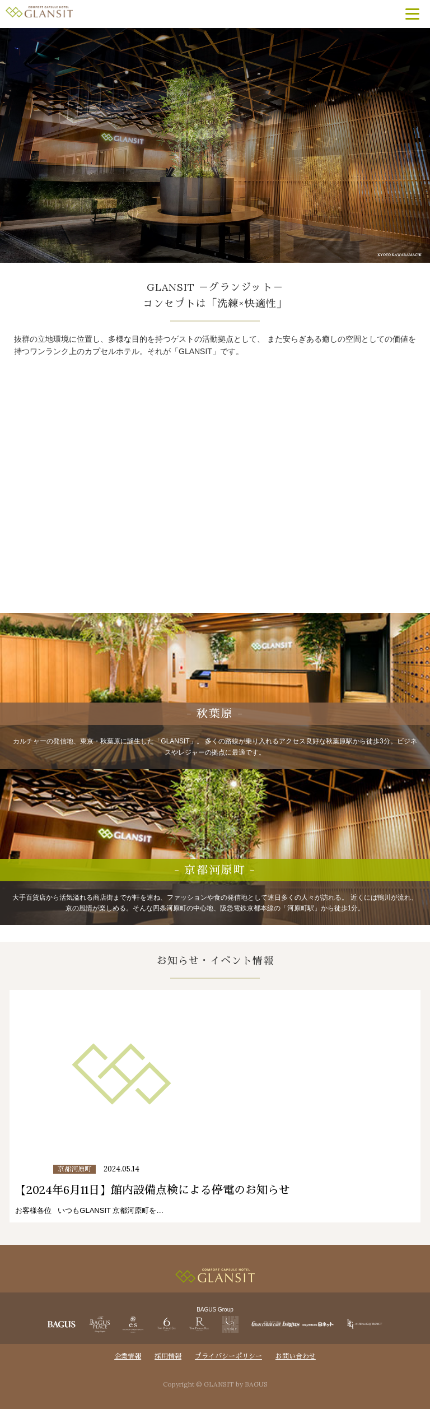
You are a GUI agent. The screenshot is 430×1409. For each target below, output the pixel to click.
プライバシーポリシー (228, 1356)
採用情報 (168, 1356)
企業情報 (127, 1356)
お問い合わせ (295, 1356)
